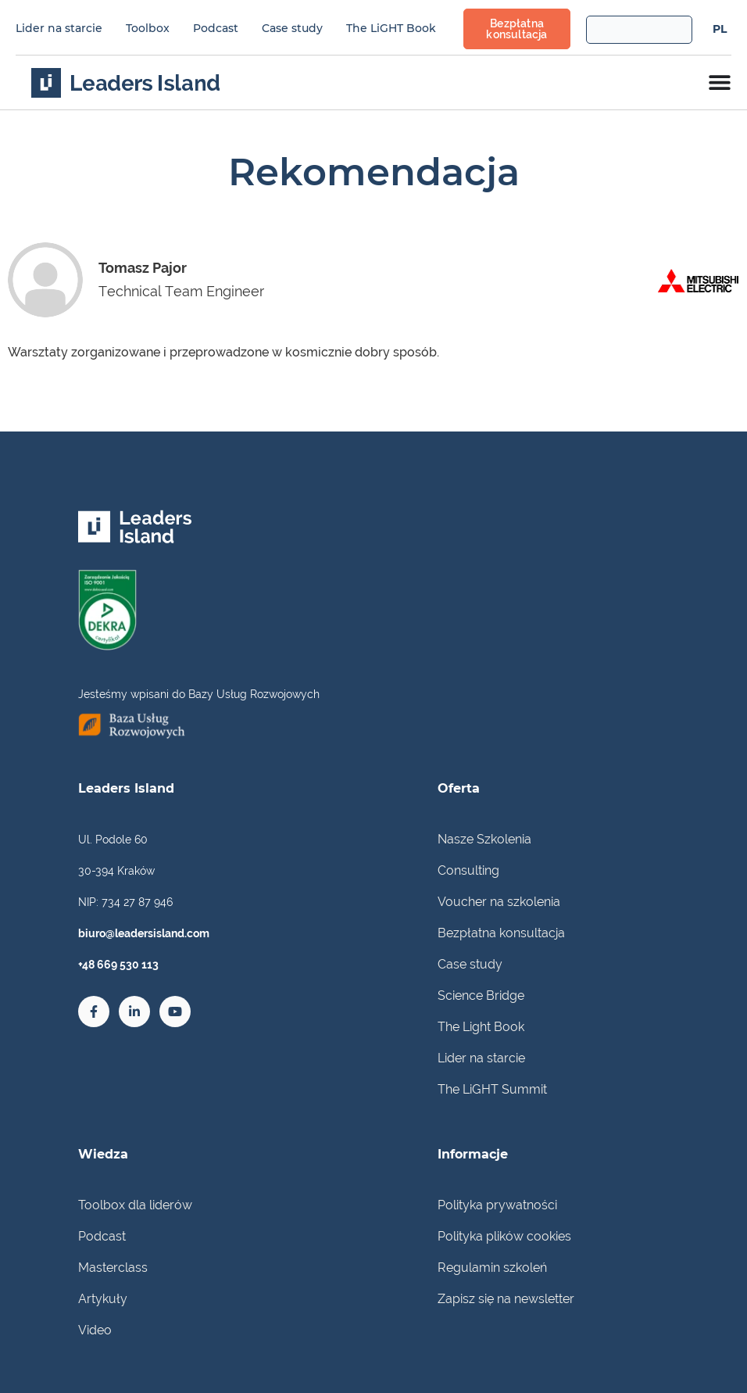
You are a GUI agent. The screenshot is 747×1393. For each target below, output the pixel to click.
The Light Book (481, 1026)
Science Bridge (481, 995)
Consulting (468, 870)
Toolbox (148, 28)
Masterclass (113, 1267)
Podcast (215, 28)
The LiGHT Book (391, 28)
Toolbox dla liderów (135, 1205)
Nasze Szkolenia (484, 839)
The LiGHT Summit (492, 1089)
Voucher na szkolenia (499, 901)
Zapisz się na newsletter (506, 1298)
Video (95, 1330)
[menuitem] (720, 28)
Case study (292, 28)
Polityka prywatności (497, 1205)
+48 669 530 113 (118, 964)
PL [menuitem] (720, 30)
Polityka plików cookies (504, 1236)
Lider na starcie (59, 28)
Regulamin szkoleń (492, 1267)
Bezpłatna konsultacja (501, 933)
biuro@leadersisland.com (143, 933)
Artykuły (102, 1298)
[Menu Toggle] (719, 82)
